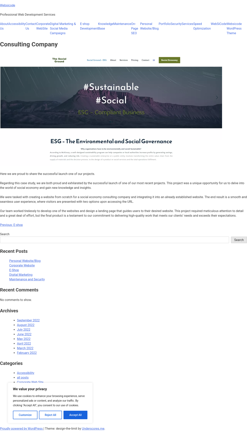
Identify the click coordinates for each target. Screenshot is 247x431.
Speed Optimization (202, 26)
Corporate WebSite (43, 26)
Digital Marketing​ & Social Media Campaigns (63, 28)
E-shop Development (89, 26)
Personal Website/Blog (149, 26)
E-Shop (14, 270)
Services (187, 24)
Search (4, 234)
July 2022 (23, 329)
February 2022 (27, 353)
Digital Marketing (21, 275)
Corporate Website (22, 265)
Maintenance (122, 24)
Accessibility (17, 24)
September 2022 (28, 320)
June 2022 (24, 334)
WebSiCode (219, 24)
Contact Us (30, 26)
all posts (23, 377)
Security (176, 24)
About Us (4, 26)
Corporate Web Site (30, 382)
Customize (25, 415)
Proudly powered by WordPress (21, 428)
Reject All (50, 415)
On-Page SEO (134, 28)
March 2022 (25, 348)
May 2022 (23, 339)
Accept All (75, 415)
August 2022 (25, 325)
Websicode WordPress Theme (234, 28)
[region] (50, 403)
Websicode (7, 5)
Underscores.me (93, 428)
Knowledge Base (105, 26)
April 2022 (24, 343)
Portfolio (165, 24)
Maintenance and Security (27, 279)
